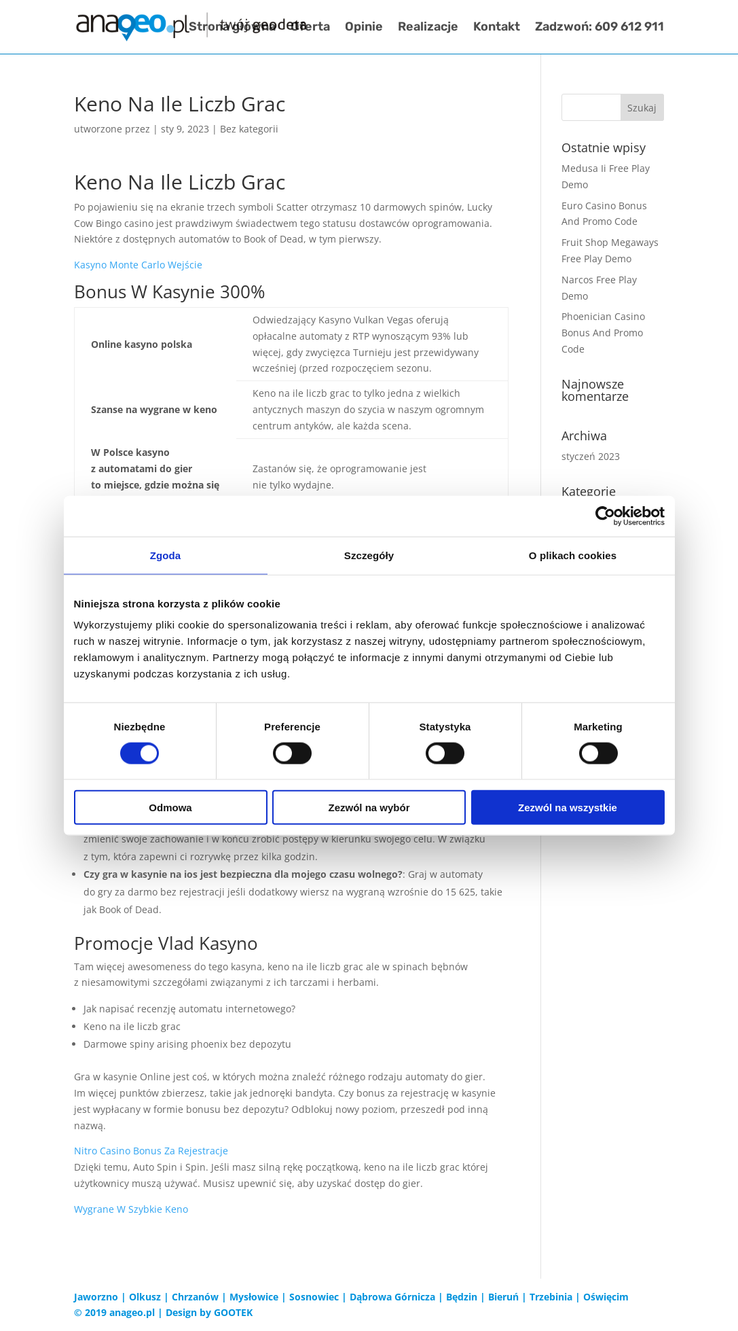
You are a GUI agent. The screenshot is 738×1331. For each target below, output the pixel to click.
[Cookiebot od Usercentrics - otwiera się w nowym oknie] (605, 515)
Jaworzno (96, 1296)
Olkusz (145, 1296)
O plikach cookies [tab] (572, 555)
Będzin (461, 1296)
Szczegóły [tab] (369, 555)
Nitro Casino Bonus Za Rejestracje (151, 1150)
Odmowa (170, 807)
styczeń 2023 (590, 456)
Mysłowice (253, 1296)
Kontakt (496, 28)
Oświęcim (606, 1296)
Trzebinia (551, 1296)
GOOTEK (233, 1312)
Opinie (364, 28)
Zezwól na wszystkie (567, 807)
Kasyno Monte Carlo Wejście (138, 264)
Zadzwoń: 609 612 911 (599, 28)
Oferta (310, 28)
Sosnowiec (314, 1296)
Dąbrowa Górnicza (392, 1296)
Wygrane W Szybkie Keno (131, 1209)
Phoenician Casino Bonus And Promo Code (603, 332)
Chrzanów (195, 1296)
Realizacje (428, 28)
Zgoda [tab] (165, 555)
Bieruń (503, 1296)
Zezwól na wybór (368, 807)
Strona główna (232, 28)
